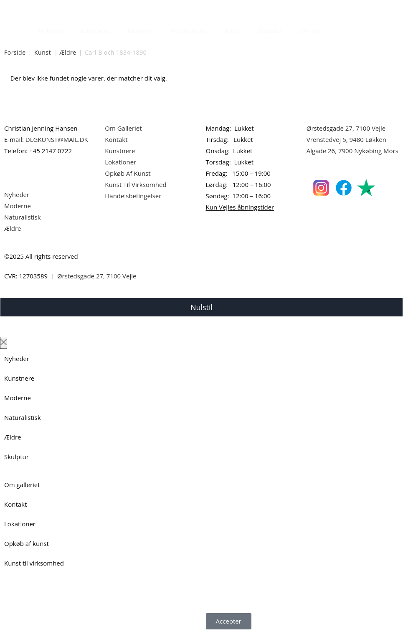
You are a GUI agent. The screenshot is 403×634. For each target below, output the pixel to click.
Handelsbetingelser (133, 196)
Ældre (232, 30)
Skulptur (270, 30)
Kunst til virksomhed (34, 563)
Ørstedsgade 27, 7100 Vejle (346, 128)
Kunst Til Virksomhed (135, 184)
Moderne (140, 30)
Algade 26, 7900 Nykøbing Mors (352, 151)
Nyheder (51, 30)
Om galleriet (22, 484)
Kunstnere (96, 30)
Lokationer (120, 162)
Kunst (42, 52)
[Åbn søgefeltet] (332, 28)
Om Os (309, 30)
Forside (15, 52)
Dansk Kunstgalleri (42, 8)
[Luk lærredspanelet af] (3, 343)
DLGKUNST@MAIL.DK (56, 139)
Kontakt (116, 139)
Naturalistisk (189, 30)
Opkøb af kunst (26, 543)
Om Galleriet (123, 128)
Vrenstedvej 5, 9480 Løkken (346, 139)
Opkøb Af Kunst (127, 173)
